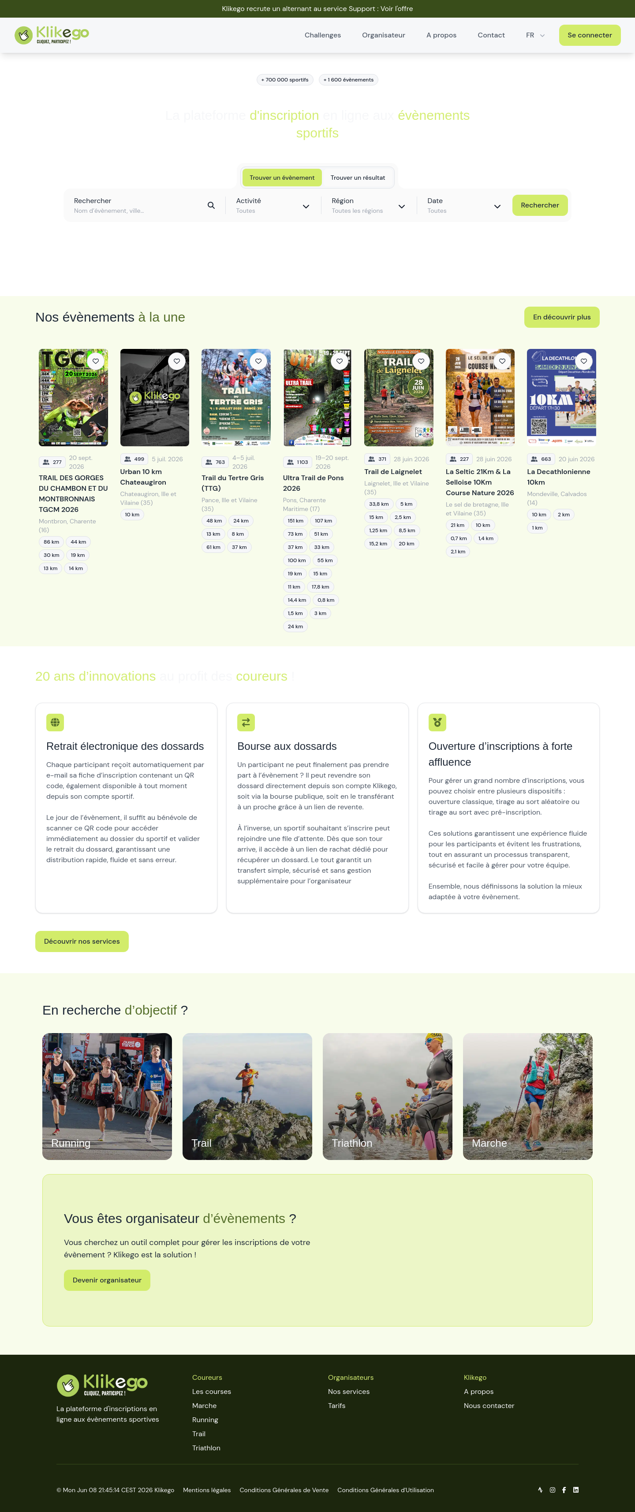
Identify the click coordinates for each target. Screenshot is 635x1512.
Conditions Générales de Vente (284, 1490)
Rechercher (540, 205)
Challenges (323, 35)
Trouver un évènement (282, 178)
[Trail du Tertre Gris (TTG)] (236, 490)
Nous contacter (489, 1405)
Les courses (211, 1391)
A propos (441, 35)
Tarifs (336, 1405)
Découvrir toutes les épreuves (317, 269)
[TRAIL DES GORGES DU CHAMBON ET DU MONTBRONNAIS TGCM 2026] (73, 490)
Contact (491, 35)
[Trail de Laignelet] (399, 490)
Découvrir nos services (82, 941)
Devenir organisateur (107, 1280)
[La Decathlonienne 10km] (561, 490)
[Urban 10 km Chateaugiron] (155, 490)
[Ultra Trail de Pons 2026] (318, 490)
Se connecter (590, 35)
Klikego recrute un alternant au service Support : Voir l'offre (317, 8)
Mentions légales (207, 1490)
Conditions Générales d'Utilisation (385, 1490)
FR (536, 35)
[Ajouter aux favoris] (96, 361)
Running (205, 1419)
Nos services (349, 1391)
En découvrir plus (562, 317)
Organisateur (383, 35)
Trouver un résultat (358, 178)
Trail (198, 1433)
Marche (204, 1405)
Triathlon (206, 1448)
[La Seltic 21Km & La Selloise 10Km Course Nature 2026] (480, 490)
